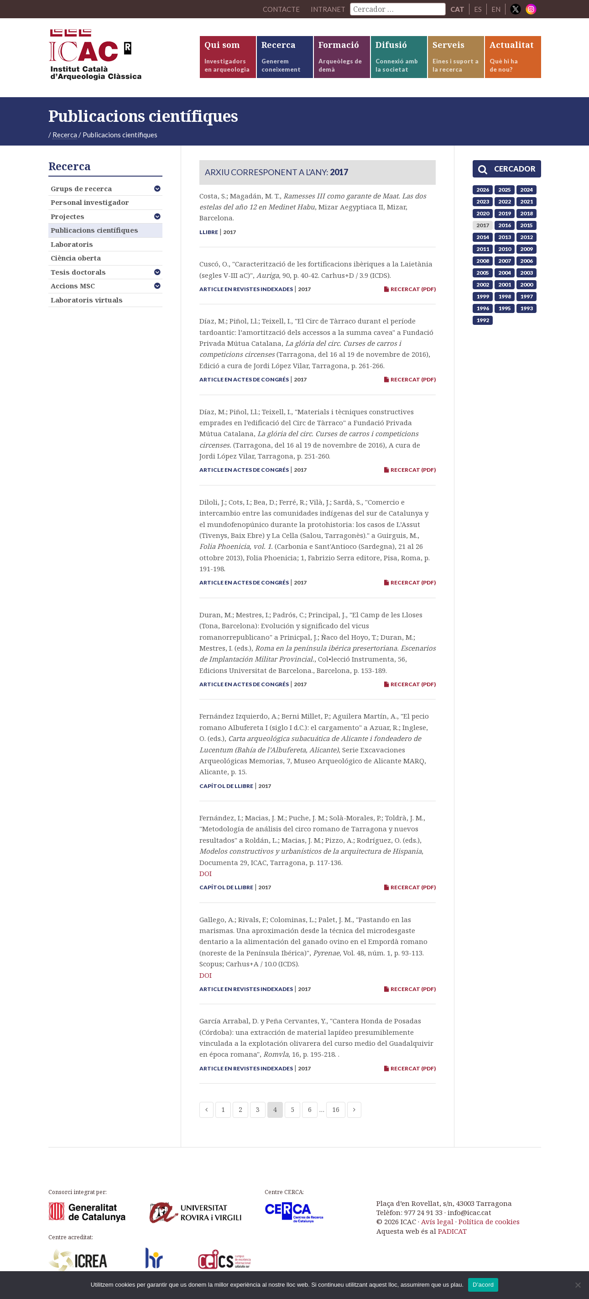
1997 (526, 296)
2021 (526, 201)
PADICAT (452, 1231)
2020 (482, 213)
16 (335, 1109)
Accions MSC (73, 285)
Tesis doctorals (78, 271)
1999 (482, 296)
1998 (504, 296)
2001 (504, 284)
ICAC (116, 57)
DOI (205, 873)
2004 (504, 272)
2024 (526, 189)
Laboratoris (72, 244)
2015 (526, 225)
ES (478, 9)
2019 (504, 213)
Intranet (328, 9)
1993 (526, 308)
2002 (482, 284)
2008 (482, 260)
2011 (482, 248)
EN (495, 9)
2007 (504, 260)
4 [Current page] (275, 1109)
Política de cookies (489, 1221)
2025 (504, 189)
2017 (482, 225)
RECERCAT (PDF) (410, 289)
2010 (504, 248)
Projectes (67, 216)
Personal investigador (90, 202)
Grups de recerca (81, 188)
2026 (482, 189)
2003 (526, 272)
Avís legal (437, 1221)
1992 (482, 320)
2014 (482, 237)
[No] (577, 1284)
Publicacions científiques (94, 230)
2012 (526, 237)
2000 (526, 284)
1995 (504, 308)
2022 (504, 201)
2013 (504, 237)
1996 (482, 308)
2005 (482, 272)
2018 (526, 213)
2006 (526, 260)
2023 (482, 201)
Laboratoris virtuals (87, 299)
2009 (526, 248)
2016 (504, 225)
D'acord (483, 1284)
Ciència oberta (76, 257)
